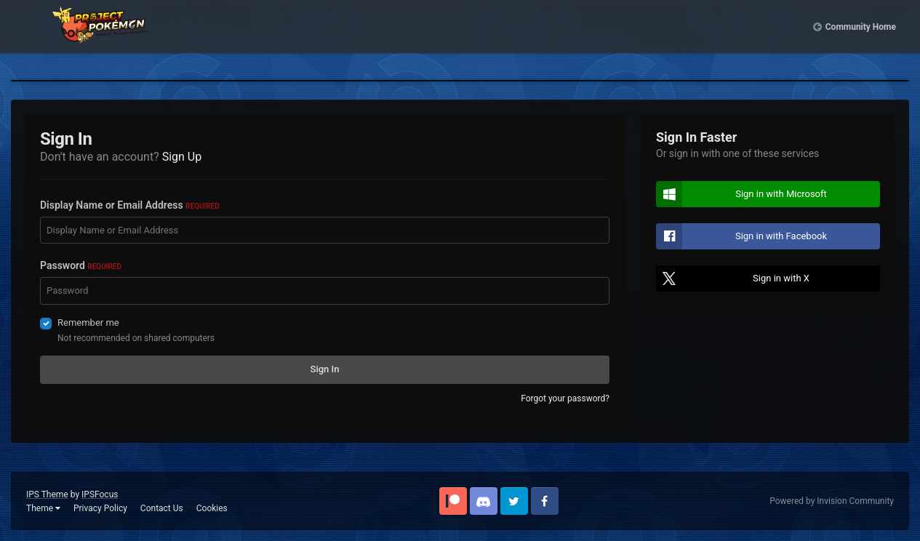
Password (80, 265)
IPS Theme (47, 494)
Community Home (860, 36)
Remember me (88, 322)
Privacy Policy (100, 508)
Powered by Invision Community (831, 501)
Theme (43, 508)
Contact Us (161, 508)
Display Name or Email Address (130, 205)
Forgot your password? (565, 398)
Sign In (325, 369)
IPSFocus (99, 494)
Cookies (212, 508)
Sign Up (182, 157)
